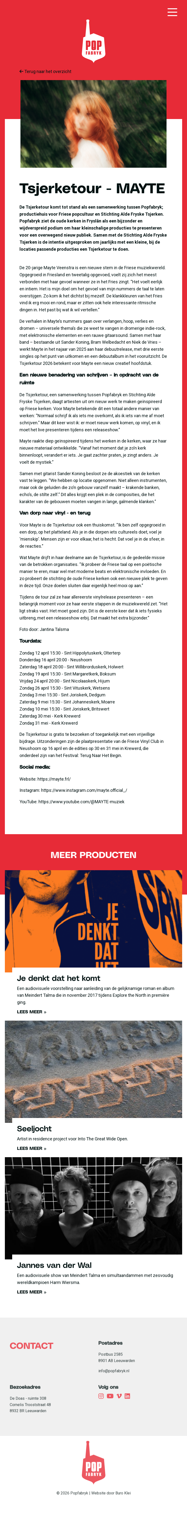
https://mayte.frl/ (54, 779)
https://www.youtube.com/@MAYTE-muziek (81, 801)
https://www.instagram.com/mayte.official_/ (84, 790)
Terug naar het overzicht (45, 71)
